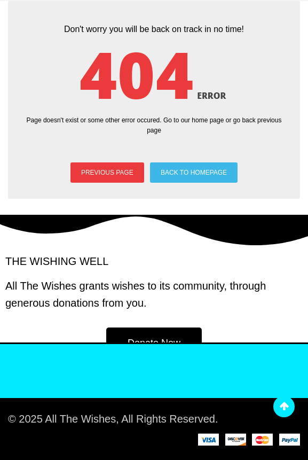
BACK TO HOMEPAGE (194, 172)
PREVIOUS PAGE (107, 172)
